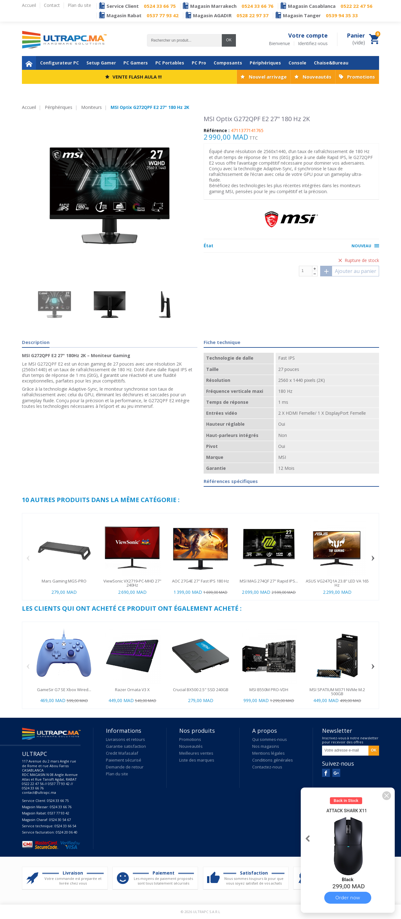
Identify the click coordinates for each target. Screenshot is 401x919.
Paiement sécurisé (123, 760)
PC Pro (199, 63)
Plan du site (117, 774)
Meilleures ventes (196, 753)
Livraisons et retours (125, 739)
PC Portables (169, 63)
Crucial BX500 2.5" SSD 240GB (200, 689)
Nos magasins (265, 746)
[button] (387, 796)
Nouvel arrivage (268, 77)
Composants (228, 63)
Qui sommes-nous (269, 739)
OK (229, 40)
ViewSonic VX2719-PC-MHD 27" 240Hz (132, 583)
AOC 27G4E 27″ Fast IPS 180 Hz (200, 581)
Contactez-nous (267, 767)
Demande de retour (124, 767)
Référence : (217, 130)
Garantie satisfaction (126, 746)
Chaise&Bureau (331, 63)
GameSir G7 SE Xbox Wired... (64, 689)
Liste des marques (196, 760)
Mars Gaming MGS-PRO (64, 581)
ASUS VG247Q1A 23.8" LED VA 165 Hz (337, 583)
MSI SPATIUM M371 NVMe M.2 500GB (337, 691)
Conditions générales (272, 760)
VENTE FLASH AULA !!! (137, 77)
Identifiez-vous (313, 43)
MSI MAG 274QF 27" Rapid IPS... (269, 581)
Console (297, 63)
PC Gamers (135, 63)
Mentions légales (268, 753)
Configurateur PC (59, 63)
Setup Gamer (101, 63)
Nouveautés (317, 77)
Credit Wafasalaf (122, 753)
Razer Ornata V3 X (132, 689)
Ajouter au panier (348, 271)
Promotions (361, 77)
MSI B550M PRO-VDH (268, 689)
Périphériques (265, 63)
